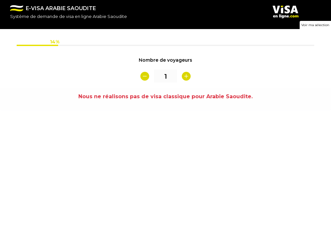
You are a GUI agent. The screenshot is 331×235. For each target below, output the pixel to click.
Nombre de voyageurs (165, 60)
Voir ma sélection (315, 25)
